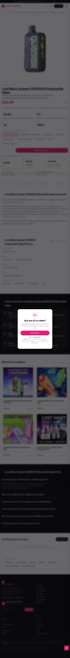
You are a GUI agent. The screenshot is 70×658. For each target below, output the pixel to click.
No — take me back (35, 337)
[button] (66, 648)
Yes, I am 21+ (35, 333)
